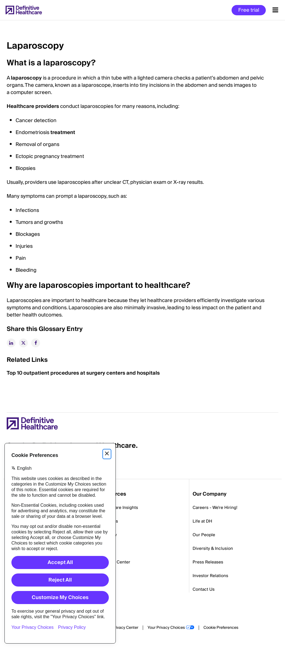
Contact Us (204, 589)
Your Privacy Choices (166, 627)
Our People (204, 535)
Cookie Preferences (220, 627)
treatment (62, 132)
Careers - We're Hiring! (215, 507)
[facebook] (35, 342)
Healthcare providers (33, 106)
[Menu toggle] (275, 10)
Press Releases (208, 562)
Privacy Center (125, 627)
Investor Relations (210, 576)
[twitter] (23, 342)
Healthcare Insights (119, 507)
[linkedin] (11, 342)
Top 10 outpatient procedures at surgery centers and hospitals (83, 373)
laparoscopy (26, 78)
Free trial (248, 10)
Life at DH (202, 521)
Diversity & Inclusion (213, 548)
